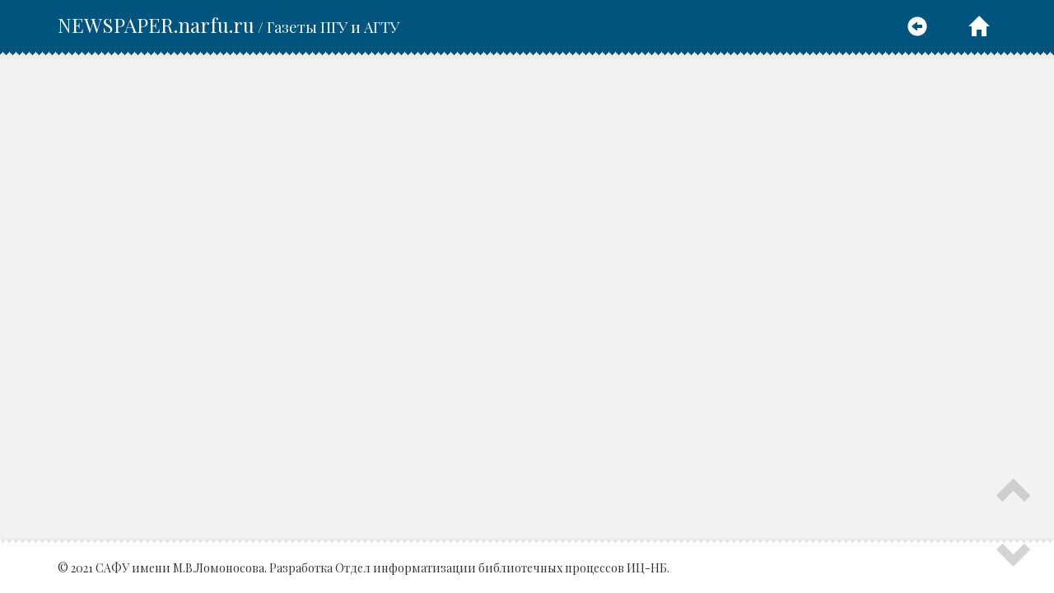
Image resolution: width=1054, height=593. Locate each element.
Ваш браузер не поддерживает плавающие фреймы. (527, 298)
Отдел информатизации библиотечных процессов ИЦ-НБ (501, 568)
